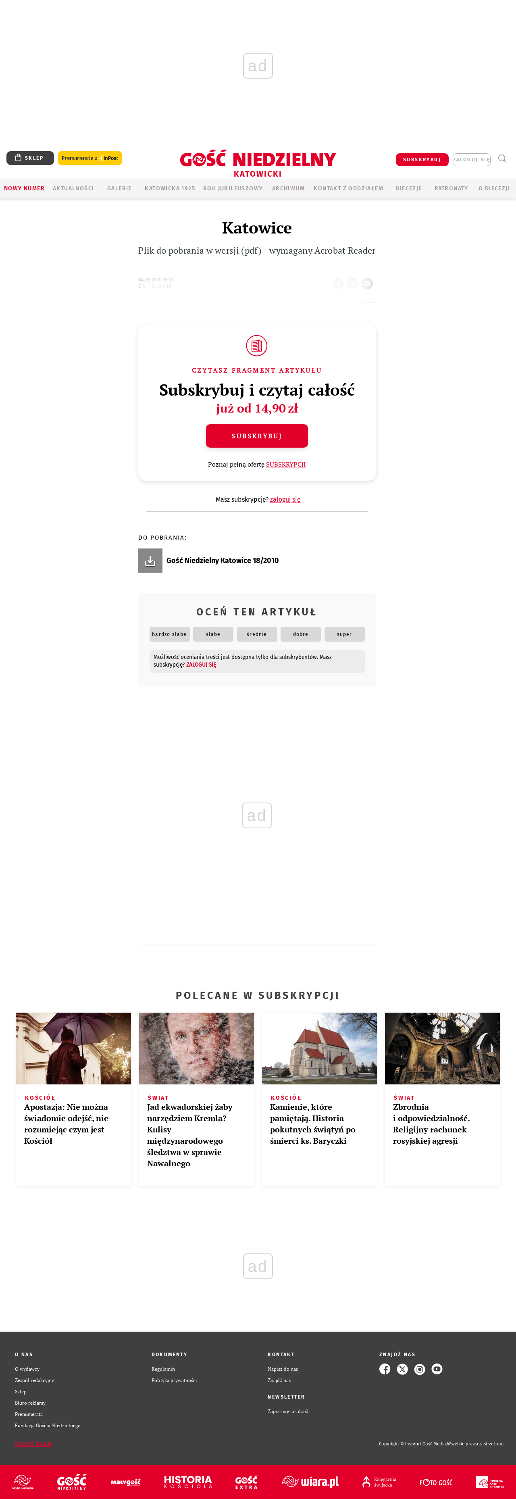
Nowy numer (24, 188)
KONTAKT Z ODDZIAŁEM (348, 188)
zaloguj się (471, 160)
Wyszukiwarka (502, 158)
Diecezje (408, 188)
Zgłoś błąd (33, 1444)
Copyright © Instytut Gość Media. (413, 1444)
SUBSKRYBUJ (422, 160)
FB (340, 281)
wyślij (369, 281)
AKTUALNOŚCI (73, 188)
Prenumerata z (90, 158)
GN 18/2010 (155, 286)
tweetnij (354, 281)
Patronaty (451, 188)
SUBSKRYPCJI (286, 464)
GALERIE (119, 188)
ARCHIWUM (288, 188)
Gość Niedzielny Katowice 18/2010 (222, 560)
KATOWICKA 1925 (170, 188)
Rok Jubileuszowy (233, 188)
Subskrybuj (256, 436)
